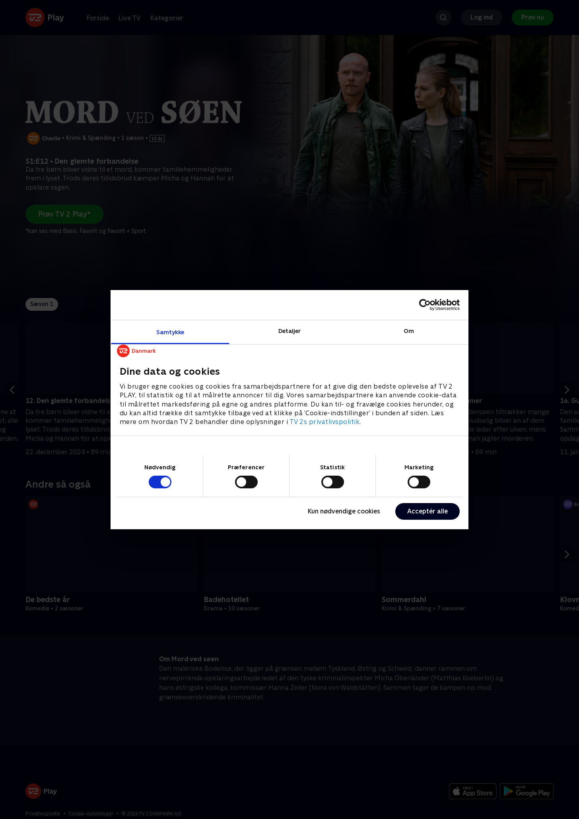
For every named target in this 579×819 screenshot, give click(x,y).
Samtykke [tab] (170, 331)
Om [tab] (409, 330)
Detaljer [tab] (289, 330)
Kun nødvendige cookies (344, 511)
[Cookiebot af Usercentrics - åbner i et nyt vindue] (425, 305)
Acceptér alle (427, 511)
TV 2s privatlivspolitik (325, 422)
